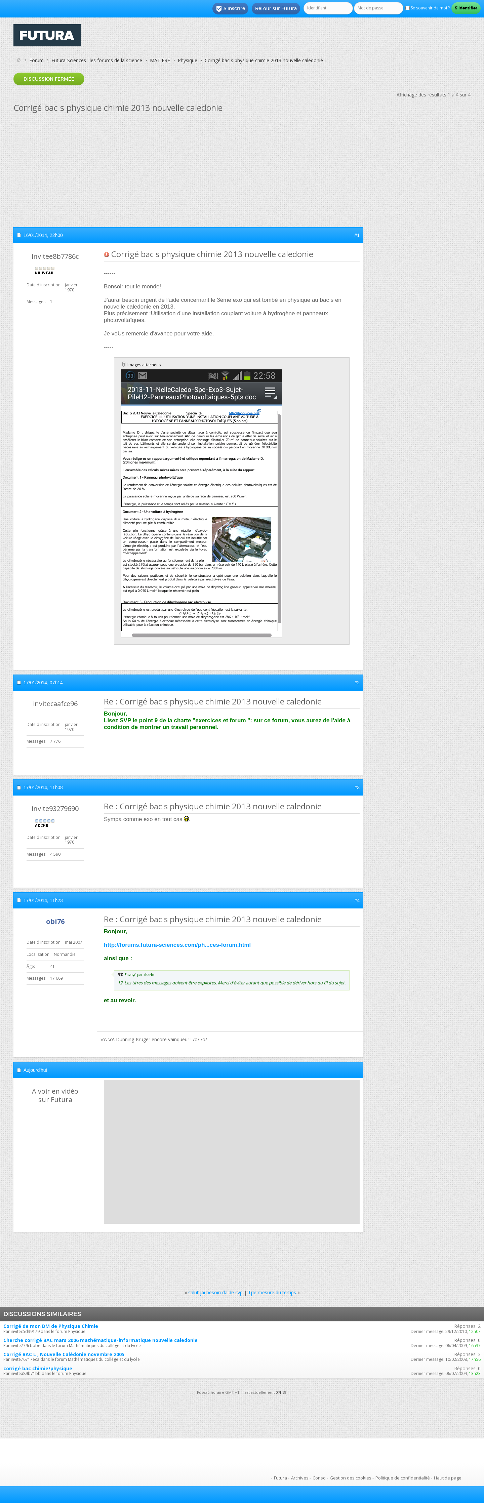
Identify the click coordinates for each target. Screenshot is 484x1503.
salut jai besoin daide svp (215, 1292)
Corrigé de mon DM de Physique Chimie (50, 1326)
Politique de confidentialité (402, 1478)
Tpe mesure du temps (272, 1292)
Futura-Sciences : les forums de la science (96, 60)
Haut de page (447, 1478)
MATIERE (160, 60)
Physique (187, 60)
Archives (300, 1478)
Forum (36, 60)
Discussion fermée (49, 79)
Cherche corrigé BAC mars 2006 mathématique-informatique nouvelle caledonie (100, 1340)
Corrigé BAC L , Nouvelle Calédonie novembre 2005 (63, 1354)
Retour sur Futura (276, 8)
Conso (319, 1478)
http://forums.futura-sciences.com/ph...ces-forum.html (177, 945)
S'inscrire (230, 8)
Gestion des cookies (350, 1478)
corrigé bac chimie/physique (37, 1368)
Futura (280, 1478)
